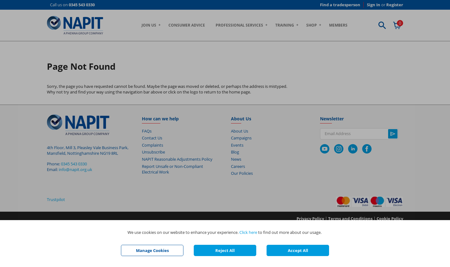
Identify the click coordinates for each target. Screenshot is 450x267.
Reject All (225, 250)
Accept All (298, 250)
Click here (248, 232)
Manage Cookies (152, 250)
